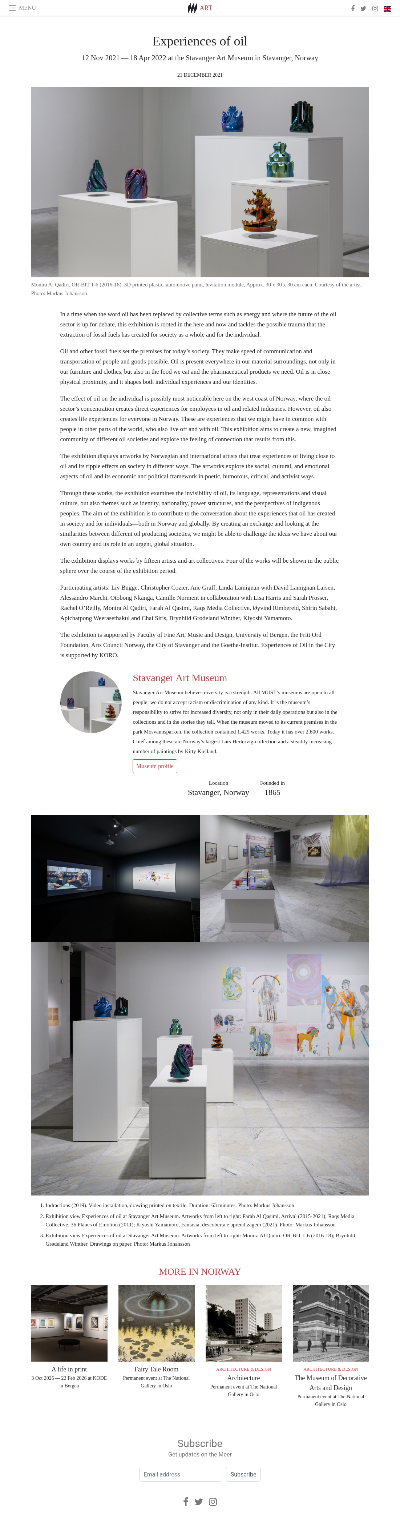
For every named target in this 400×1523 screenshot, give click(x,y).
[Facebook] (185, 1501)
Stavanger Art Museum (180, 677)
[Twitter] (198, 1501)
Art (206, 8)
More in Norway (200, 1271)
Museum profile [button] (155, 766)
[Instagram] (213, 1501)
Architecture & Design (243, 1369)
